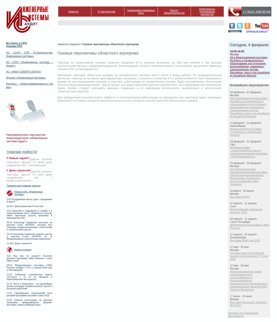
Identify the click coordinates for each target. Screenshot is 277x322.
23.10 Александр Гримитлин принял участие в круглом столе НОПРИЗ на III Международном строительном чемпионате (29, 236)
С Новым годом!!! (17, 158)
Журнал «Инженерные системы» (26, 77)
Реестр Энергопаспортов (174, 11)
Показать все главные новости (23, 185)
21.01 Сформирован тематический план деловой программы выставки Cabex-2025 (29, 294)
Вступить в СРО (16, 43)
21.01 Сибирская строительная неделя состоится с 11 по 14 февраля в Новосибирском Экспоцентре (29, 277)
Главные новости (22, 152)
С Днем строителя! (18, 170)
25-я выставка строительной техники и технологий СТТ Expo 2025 (249, 256)
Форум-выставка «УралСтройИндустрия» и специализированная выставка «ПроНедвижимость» (248, 152)
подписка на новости (256, 31)
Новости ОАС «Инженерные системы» (28, 193)
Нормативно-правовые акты (141, 11)
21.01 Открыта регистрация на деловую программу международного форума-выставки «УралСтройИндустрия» (29, 302)
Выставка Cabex (240, 196)
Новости (73, 11)
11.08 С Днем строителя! (19, 243)
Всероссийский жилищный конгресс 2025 (246, 211)
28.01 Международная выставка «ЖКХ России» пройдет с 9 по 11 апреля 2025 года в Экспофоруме (29, 267)
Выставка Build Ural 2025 (245, 240)
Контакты (235, 31)
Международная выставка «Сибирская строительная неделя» (246, 132)
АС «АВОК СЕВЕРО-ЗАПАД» (23, 71)
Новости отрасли (22, 250)
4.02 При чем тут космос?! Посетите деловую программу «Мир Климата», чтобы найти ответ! (29, 258)
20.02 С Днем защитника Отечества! (25, 206)
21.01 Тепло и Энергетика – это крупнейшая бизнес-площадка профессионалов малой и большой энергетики (29, 286)
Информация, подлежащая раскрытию (207, 12)
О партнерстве (106, 11)
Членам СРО (14, 46)
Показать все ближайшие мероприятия (243, 315)
